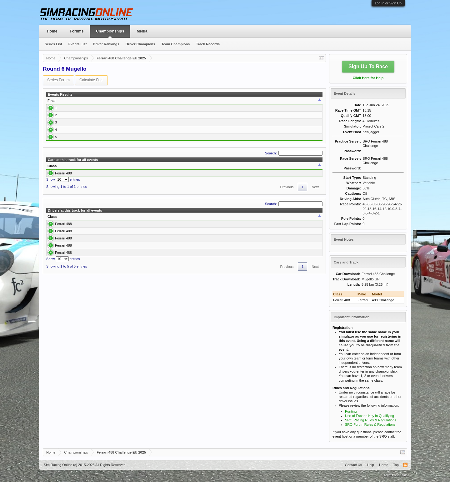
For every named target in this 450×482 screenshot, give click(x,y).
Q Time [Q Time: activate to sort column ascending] (197, 103)
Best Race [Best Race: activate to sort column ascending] (176, 192)
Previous (286, 213)
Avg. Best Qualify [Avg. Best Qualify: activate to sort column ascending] (291, 192)
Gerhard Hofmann (77, 126)
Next (315, 213)
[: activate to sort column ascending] (120, 103)
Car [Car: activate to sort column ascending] (148, 103)
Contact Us (353, 465)
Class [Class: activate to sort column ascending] (131, 103)
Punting (351, 411)
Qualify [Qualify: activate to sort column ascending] (181, 103)
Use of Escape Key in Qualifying (369, 416)
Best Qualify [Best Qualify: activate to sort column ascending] (209, 192)
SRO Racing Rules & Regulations (370, 420)
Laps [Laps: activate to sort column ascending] (252, 103)
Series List (53, 44)
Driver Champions (140, 44)
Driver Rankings (106, 44)
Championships (110, 31)
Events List (77, 44)
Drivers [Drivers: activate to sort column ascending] (129, 192)
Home (52, 31)
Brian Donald (73, 138)
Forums (76, 31)
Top (396, 465)
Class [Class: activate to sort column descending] (52, 192)
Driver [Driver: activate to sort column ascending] (67, 103)
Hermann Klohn (75, 149)
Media (142, 31)
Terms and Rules (396, 475)
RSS (405, 464)
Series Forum (58, 80)
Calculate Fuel (91, 80)
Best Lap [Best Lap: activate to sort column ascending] (214, 103)
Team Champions (175, 44)
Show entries (63, 206)
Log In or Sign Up (388, 3)
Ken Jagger (72, 114)
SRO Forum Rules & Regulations (370, 424)
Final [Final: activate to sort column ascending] (52, 103)
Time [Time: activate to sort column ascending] (234, 103)
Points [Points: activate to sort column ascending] (294, 103)
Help (370, 465)
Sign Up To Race (368, 66)
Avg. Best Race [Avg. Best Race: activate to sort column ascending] (246, 192)
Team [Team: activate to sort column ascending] (267, 103)
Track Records (208, 44)
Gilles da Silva (74, 161)
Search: (293, 179)
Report (313, 114)
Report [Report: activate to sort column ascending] (311, 103)
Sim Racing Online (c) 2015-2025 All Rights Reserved (85, 465)
